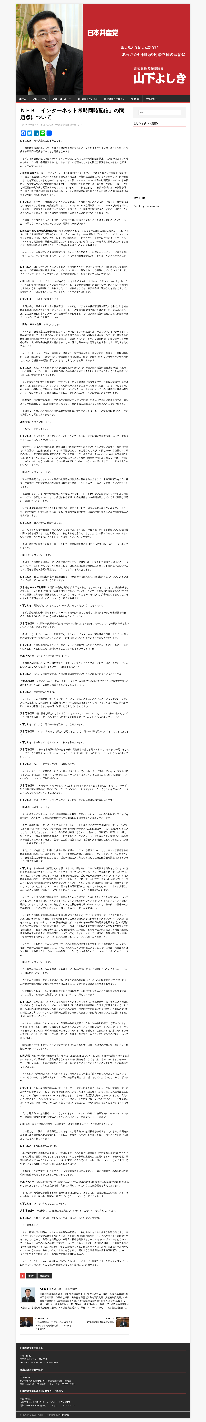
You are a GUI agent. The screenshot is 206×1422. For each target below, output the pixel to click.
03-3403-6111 (31, 1362)
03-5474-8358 (52, 1362)
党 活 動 (135, 98)
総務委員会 (63, 124)
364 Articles (71, 1288)
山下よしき (48, 124)
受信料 (31, 1275)
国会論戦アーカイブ (114, 98)
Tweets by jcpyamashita (146, 206)
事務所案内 (151, 98)
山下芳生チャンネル (87, 98)
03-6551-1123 (68, 1384)
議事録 (73, 124)
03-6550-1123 (32, 1384)
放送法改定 (45, 1275)
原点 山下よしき (62, 98)
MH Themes (63, 1414)
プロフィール (39, 98)
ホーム (22, 98)
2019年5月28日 (31, 124)
